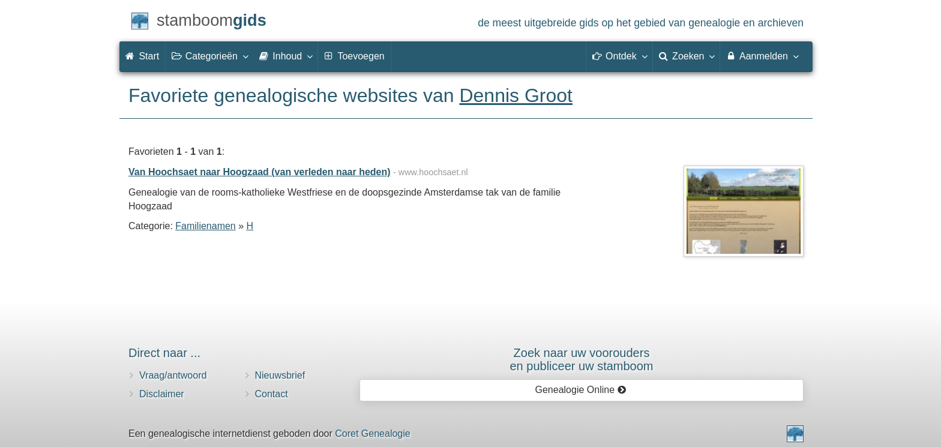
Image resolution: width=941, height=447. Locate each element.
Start (142, 56)
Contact (271, 394)
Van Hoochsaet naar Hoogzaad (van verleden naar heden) (259, 172)
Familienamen (205, 226)
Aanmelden (762, 56)
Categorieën (209, 56)
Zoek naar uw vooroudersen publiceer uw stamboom (581, 359)
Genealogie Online (581, 390)
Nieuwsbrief (280, 375)
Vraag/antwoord (172, 375)
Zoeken (686, 56)
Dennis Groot (516, 95)
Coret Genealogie (372, 433)
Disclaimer (161, 394)
